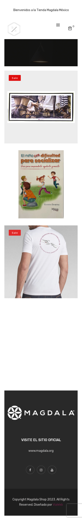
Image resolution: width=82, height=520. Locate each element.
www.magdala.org (41, 451)
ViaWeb (58, 505)
